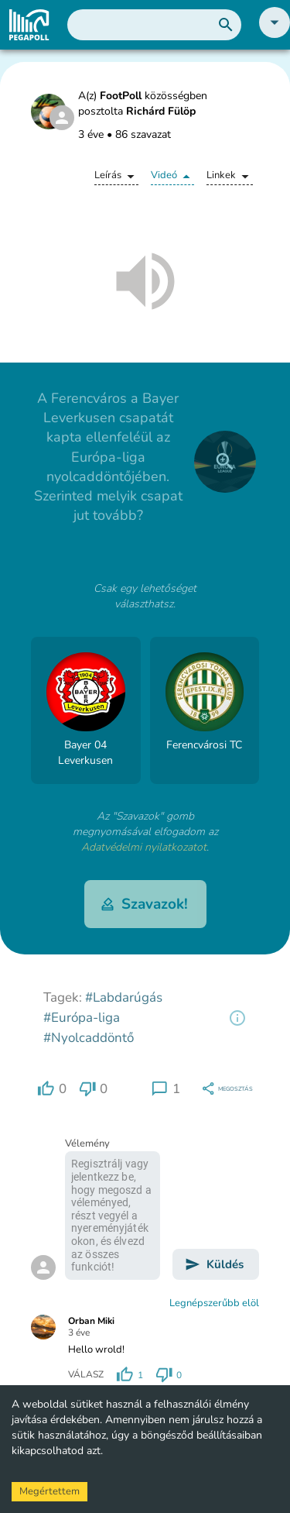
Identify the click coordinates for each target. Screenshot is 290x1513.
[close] (225, 461)
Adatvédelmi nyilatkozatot (143, 847)
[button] (274, 34)
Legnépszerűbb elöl (214, 1303)
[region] (237, 1018)
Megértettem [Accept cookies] (49, 1491)
